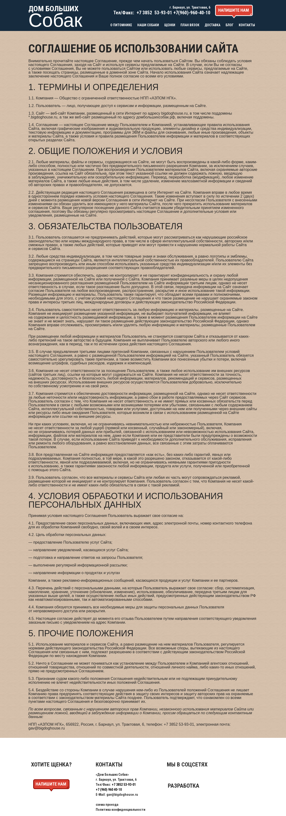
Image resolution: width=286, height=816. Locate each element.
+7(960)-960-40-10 (191, 12)
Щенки (169, 25)
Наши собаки (148, 25)
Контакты (247, 25)
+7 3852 (144, 12)
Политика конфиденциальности (120, 809)
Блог (229, 25)
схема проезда (107, 804)
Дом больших (54, 16)
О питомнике (121, 25)
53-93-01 (162, 12)
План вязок (189, 25)
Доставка (212, 25)
